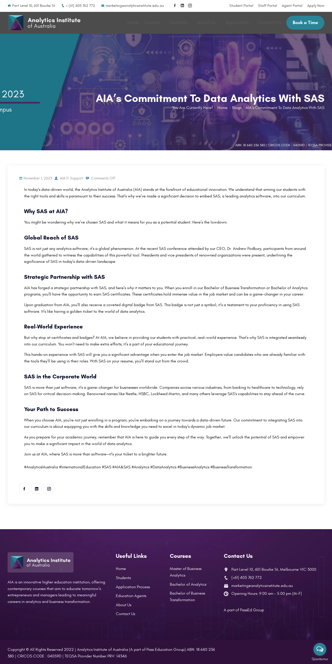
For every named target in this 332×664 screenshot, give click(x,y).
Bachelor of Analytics (188, 583)
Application (237, 22)
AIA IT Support (72, 176)
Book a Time (305, 22)
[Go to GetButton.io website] (320, 658)
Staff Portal (267, 6)
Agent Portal (292, 6)
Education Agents (131, 594)
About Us (206, 22)
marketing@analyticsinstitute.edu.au (132, 6)
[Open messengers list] (319, 649)
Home (134, 22)
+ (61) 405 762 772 (78, 6)
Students (179, 22)
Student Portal (241, 6)
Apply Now (315, 6)
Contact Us (269, 22)
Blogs (237, 106)
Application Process (133, 585)
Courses (152, 22)
